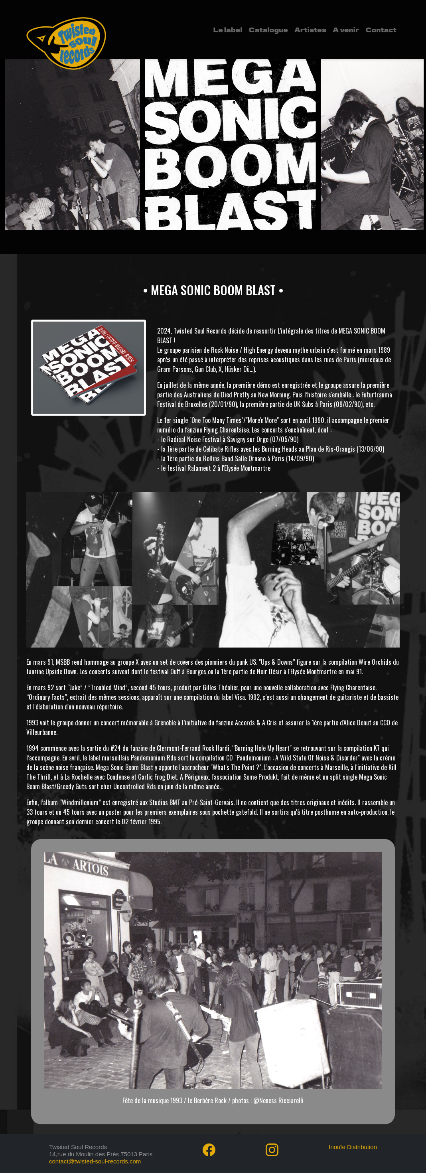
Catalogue (268, 29)
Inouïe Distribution (353, 1146)
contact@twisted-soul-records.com (95, 1161)
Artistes (310, 29)
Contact (380, 29)
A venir (346, 29)
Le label (228, 29)
